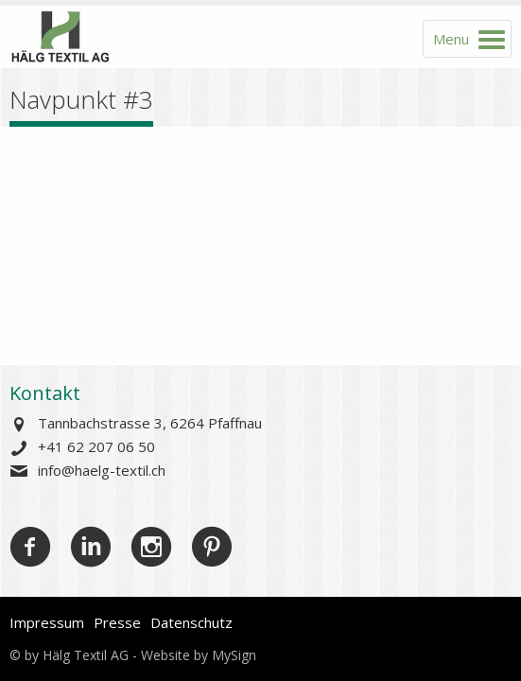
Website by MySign (198, 655)
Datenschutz (191, 622)
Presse (117, 622)
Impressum (46, 622)
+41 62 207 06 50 (96, 446)
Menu (451, 38)
